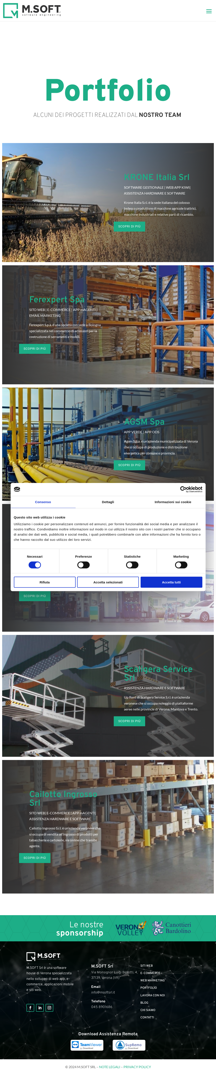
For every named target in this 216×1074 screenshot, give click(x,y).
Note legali (109, 1067)
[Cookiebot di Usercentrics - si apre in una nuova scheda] (183, 489)
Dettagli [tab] (108, 502)
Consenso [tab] (43, 502)
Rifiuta (45, 582)
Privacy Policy (137, 1067)
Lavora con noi (152, 995)
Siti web (146, 966)
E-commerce (150, 973)
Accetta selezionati (108, 582)
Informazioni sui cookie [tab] (173, 502)
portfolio (148, 988)
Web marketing (152, 980)
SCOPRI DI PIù (129, 226)
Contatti (147, 1017)
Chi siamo (147, 1010)
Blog (144, 1003)
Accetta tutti (171, 582)
